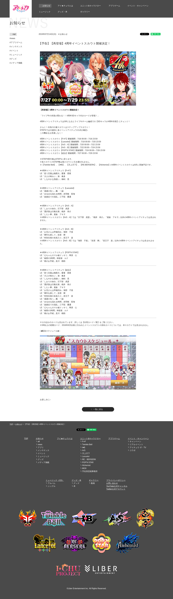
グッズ (40, 459)
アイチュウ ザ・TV (138, 447)
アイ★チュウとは (64, 439)
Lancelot (86, 456)
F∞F (84, 441)
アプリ (40, 447)
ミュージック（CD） (55, 480)
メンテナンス (43, 450)
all (39, 441)
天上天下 (86, 453)
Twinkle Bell (87, 444)
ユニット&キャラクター (90, 439)
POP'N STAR (87, 462)
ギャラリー (94, 480)
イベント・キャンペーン (138, 439)
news (40, 444)
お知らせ (18, 424)
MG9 (84, 468)
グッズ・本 (76, 480)
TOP (11, 424)
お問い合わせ (112, 483)
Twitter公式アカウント (115, 489)
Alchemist (86, 465)
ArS (83, 450)
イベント (41, 453)
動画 (93, 483)
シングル (51, 486)
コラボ (132, 450)
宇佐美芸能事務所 (90, 471)
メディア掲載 (43, 462)
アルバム (51, 483)
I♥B (83, 447)
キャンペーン (135, 441)
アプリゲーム (114, 439)
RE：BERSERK (89, 459)
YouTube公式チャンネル (116, 486)
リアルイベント (136, 444)
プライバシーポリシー (116, 480)
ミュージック (43, 456)
